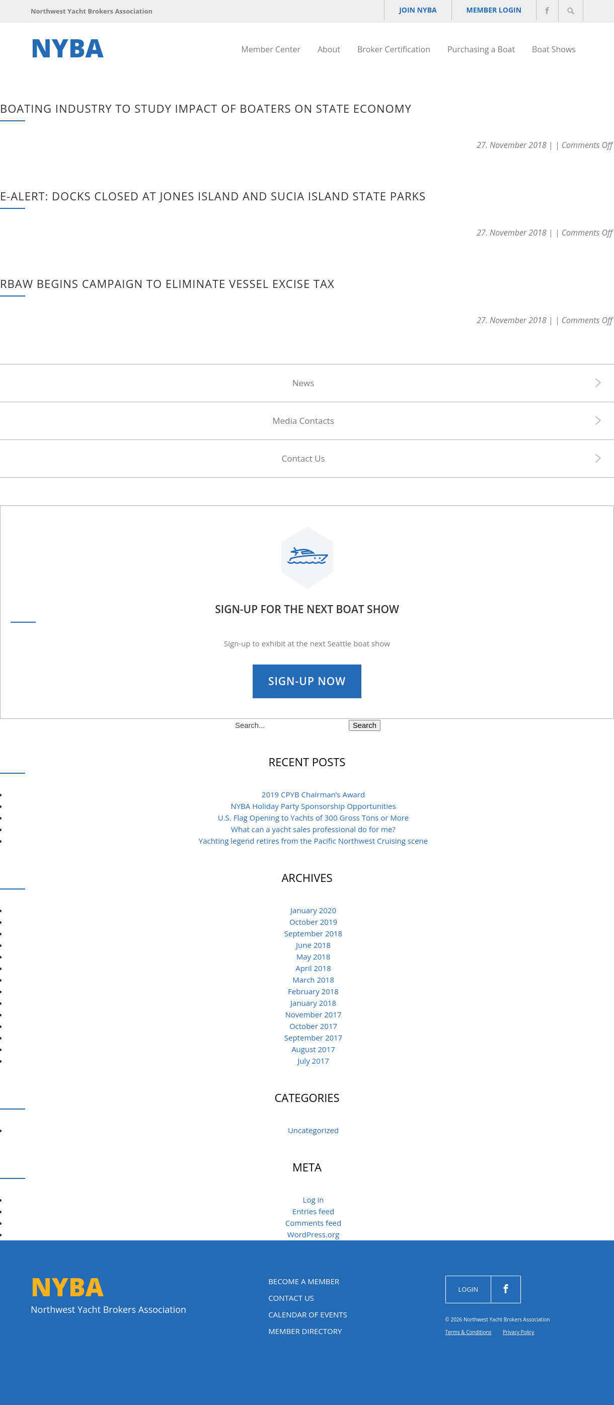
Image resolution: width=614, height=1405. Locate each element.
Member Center (270, 49)
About (329, 49)
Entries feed (313, 1211)
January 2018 (313, 1003)
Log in (313, 1200)
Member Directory (305, 1331)
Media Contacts (303, 420)
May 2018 (313, 956)
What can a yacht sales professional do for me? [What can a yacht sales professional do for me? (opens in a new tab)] (313, 829)
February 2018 (313, 991)
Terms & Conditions (468, 1332)
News (303, 383)
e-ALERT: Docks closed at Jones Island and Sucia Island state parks (213, 195)
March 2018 (313, 980)
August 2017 (313, 1049)
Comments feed (313, 1223)
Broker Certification (393, 49)
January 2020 (313, 910)
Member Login (488, 11)
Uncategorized (313, 1130)
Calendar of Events (307, 1314)
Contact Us (303, 458)
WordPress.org (313, 1234)
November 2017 (313, 1014)
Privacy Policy (518, 1332)
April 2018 (313, 968)
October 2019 (313, 922)
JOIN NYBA (406, 11)
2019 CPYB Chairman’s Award (313, 794)
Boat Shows (554, 49)
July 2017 (313, 1061)
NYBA (67, 48)
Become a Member (303, 1281)
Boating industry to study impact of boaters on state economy (206, 108)
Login (468, 1289)
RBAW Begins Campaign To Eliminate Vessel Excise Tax (167, 283)
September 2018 (313, 933)
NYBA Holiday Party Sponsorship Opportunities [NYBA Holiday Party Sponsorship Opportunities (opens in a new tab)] (313, 806)
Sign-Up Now (307, 681)
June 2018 (313, 945)
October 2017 (313, 1026)
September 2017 (313, 1037)
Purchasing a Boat (481, 49)
